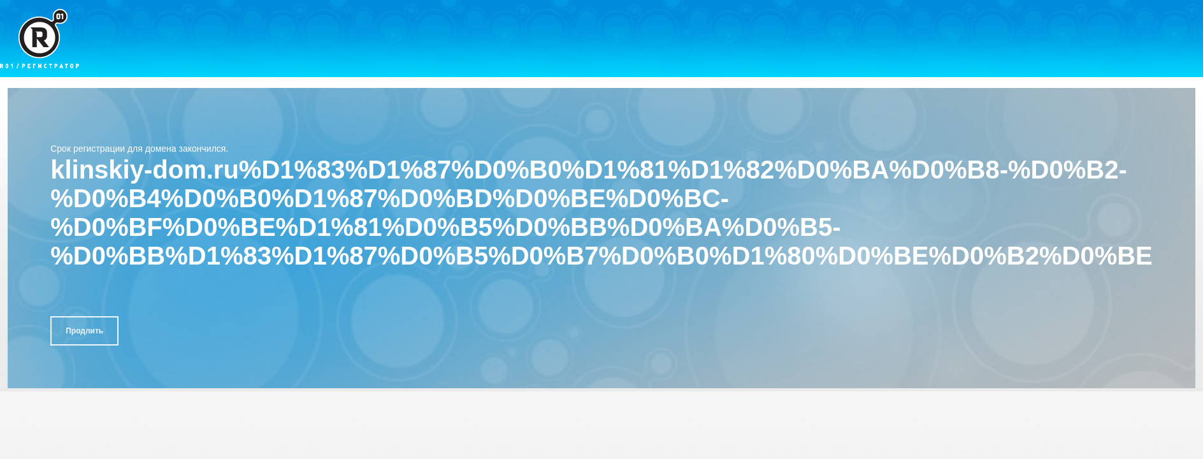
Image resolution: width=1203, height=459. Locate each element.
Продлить (84, 330)
